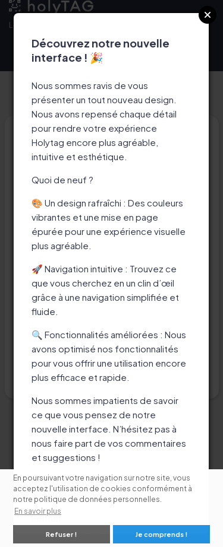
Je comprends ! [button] (161, 534)
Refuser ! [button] (61, 534)
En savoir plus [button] (37, 511)
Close (207, 15)
